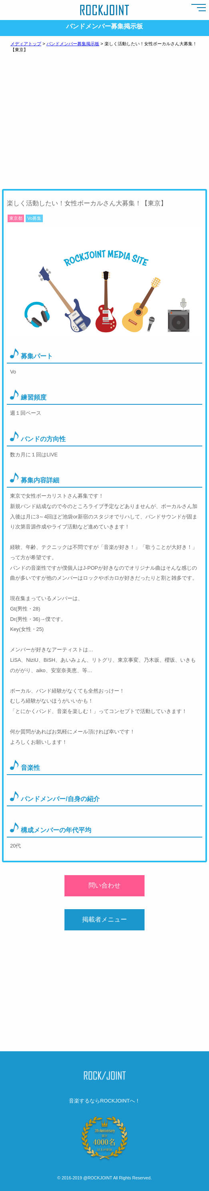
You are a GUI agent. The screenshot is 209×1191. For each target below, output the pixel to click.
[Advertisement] (104, 126)
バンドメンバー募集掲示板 (72, 43)
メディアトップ (25, 43)
